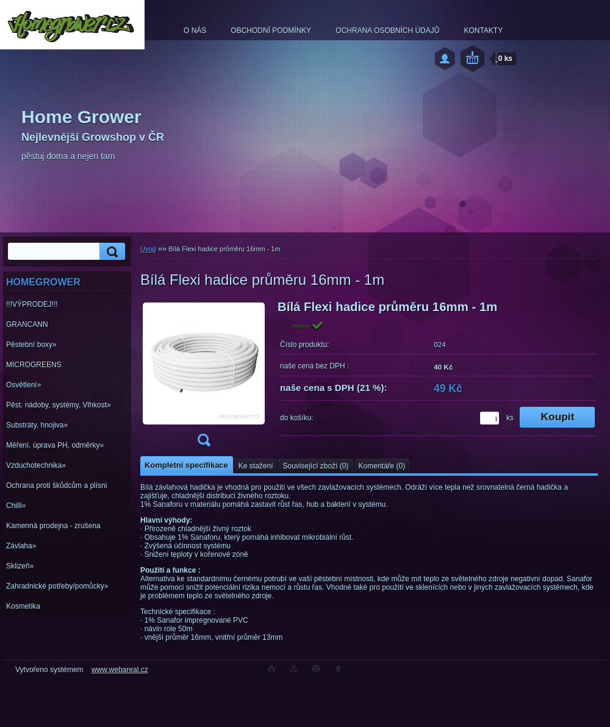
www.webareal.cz (120, 669)
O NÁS (195, 30)
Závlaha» (21, 546)
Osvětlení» (23, 385)
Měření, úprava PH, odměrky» (55, 445)
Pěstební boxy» (31, 344)
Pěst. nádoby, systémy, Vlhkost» (58, 405)
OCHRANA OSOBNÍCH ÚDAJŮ (387, 30)
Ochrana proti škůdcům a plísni (56, 485)
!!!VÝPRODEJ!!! (32, 304)
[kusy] (489, 418)
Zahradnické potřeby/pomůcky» (57, 586)
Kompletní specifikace (186, 465)
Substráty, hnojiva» (37, 425)
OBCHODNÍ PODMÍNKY (271, 30)
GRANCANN (27, 324)
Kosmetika (23, 606)
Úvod (148, 248)
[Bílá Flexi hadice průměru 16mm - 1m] (203, 377)
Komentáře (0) (382, 466)
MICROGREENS (34, 364)
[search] (110, 251)
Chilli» (16, 505)
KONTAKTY (483, 30)
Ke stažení (256, 466)
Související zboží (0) (315, 466)
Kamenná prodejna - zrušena (53, 525)
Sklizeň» (20, 566)
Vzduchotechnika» (36, 465)
